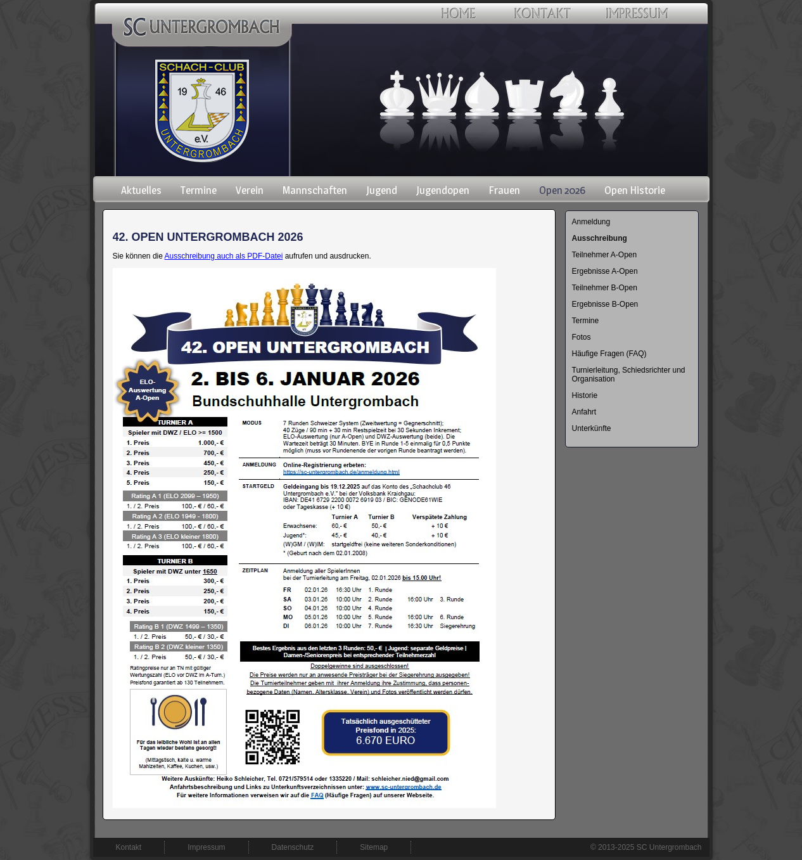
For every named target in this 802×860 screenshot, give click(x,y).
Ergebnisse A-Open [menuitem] (605, 271)
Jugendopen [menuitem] (442, 190)
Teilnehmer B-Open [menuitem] (604, 287)
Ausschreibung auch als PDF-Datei (224, 256)
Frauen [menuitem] (504, 190)
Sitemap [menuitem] (374, 847)
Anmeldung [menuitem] (591, 221)
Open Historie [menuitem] (634, 190)
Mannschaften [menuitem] (315, 190)
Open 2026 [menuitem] (562, 190)
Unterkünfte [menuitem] (591, 428)
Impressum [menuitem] (206, 847)
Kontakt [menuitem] (129, 847)
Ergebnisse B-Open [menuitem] (605, 304)
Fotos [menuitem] (581, 337)
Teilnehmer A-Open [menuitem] (604, 254)
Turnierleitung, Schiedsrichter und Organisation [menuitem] (628, 374)
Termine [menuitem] (199, 190)
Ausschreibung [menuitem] (599, 238)
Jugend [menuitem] (381, 190)
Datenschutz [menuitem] (293, 847)
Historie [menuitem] (585, 395)
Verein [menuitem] (250, 190)
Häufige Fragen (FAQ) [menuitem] (609, 353)
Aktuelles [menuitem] (141, 190)
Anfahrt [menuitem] (584, 412)
